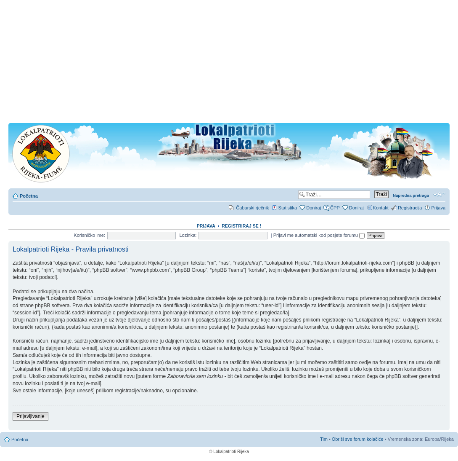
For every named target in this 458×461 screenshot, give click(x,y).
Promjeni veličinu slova (439, 194)
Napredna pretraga (411, 195)
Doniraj (313, 207)
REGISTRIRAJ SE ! (241, 225)
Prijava (438, 207)
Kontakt (381, 207)
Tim (324, 439)
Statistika (287, 207)
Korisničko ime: (89, 235)
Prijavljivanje (30, 416)
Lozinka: (187, 235)
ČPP (335, 207)
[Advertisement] (229, 64)
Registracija (410, 207)
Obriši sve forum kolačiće (358, 439)
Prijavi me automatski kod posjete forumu (319, 235)
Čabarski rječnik (252, 207)
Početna (29, 195)
